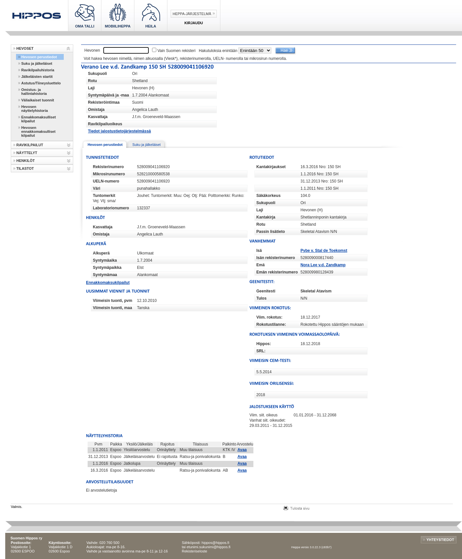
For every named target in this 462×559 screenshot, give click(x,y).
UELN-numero (106, 181)
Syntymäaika (105, 260)
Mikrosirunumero (109, 174)
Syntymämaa (105, 274)
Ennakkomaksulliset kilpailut (38, 119)
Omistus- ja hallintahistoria (34, 92)
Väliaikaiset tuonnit (37, 100)
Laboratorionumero (111, 208)
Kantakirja (265, 217)
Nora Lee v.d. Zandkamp (323, 265)
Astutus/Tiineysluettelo (41, 83)
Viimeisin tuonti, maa (112, 308)
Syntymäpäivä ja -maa (108, 95)
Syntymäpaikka (107, 267)
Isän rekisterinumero (275, 257)
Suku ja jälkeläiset (36, 63)
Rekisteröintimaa (104, 102)
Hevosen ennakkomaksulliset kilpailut (38, 131)
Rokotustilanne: (271, 324)
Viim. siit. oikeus (263, 415)
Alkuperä (101, 253)
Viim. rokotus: (269, 317)
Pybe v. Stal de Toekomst (323, 250)
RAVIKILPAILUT (29, 145)
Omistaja (96, 109)
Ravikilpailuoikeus (105, 124)
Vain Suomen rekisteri (176, 50)
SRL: (260, 351)
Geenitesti (265, 291)
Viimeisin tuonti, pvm (112, 300)
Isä (259, 250)
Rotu (92, 81)
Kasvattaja (98, 116)
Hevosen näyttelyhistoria (34, 109)
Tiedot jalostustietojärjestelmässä (119, 131)
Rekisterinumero (108, 167)
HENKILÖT (25, 161)
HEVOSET (25, 48)
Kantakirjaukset (270, 167)
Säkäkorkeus (268, 195)
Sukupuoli (97, 73)
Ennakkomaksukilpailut (107, 282)
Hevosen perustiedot (39, 57)
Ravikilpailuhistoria (37, 70)
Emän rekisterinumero (277, 272)
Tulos (261, 298)
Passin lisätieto (270, 231)
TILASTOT (25, 168)
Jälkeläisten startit (37, 77)
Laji (91, 88)
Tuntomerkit (104, 195)
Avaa (242, 449)
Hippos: (263, 343)
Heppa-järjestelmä (192, 14)
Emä (260, 265)
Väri (96, 188)
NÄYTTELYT (26, 153)
